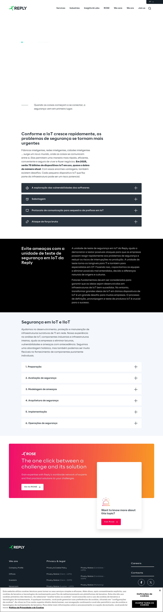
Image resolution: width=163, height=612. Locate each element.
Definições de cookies (144, 595)
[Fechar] (160, 590)
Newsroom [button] (13, 586)
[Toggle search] (149, 8)
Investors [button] (13, 580)
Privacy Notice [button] (59, 574)
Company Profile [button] (16, 568)
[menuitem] (60, 8)
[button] (32, 487)
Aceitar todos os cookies (144, 604)
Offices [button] (12, 574)
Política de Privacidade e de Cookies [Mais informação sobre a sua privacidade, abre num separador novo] (26, 608)
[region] (81, 599)
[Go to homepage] (18, 8)
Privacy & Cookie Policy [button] (57, 568)
